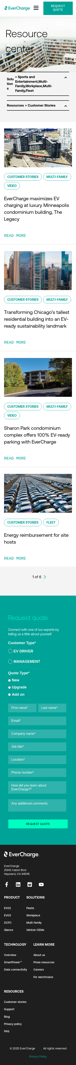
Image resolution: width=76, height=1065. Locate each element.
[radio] (37, 652)
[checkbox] (37, 657)
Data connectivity (15, 969)
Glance (8, 930)
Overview (10, 955)
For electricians (43, 977)
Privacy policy (13, 1024)
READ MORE (15, 235)
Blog (7, 1016)
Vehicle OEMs (35, 930)
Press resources (43, 962)
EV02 (7, 908)
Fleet (51, 522)
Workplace (33, 915)
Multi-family (34, 922)
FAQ (6, 1031)
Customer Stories (23, 177)
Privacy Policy (38, 1056)
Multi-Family (57, 177)
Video (12, 185)
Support (9, 1009)
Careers (38, 969)
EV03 (7, 915)
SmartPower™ (13, 962)
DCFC (8, 922)
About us (39, 955)
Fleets (30, 908)
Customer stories (15, 1002)
